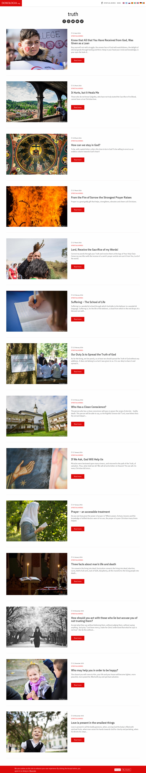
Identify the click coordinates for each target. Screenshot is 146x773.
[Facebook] (102, 3)
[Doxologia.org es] (132, 2)
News (119, 3)
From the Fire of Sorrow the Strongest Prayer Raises (101, 197)
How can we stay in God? (85, 144)
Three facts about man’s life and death (93, 564)
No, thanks (126, 770)
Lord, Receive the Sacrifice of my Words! (94, 249)
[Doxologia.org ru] (129, 2)
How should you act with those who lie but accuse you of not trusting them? (104, 619)
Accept (117, 770)
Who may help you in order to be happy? (94, 670)
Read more (77, 60)
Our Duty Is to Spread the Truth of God (93, 354)
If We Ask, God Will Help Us (87, 459)
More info (32, 771)
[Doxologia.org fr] (137, 2)
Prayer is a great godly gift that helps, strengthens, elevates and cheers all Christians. (104, 201)
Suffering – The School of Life (88, 301)
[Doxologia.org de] (140, 2)
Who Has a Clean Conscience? (88, 406)
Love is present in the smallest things (93, 722)
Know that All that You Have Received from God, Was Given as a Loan (102, 42)
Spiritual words (110, 3)
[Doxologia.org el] (126, 2)
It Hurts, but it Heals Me (85, 92)
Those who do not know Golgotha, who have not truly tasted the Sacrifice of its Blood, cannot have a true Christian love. (103, 97)
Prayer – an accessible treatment (90, 511)
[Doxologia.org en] (123, 2)
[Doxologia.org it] (135, 2)
